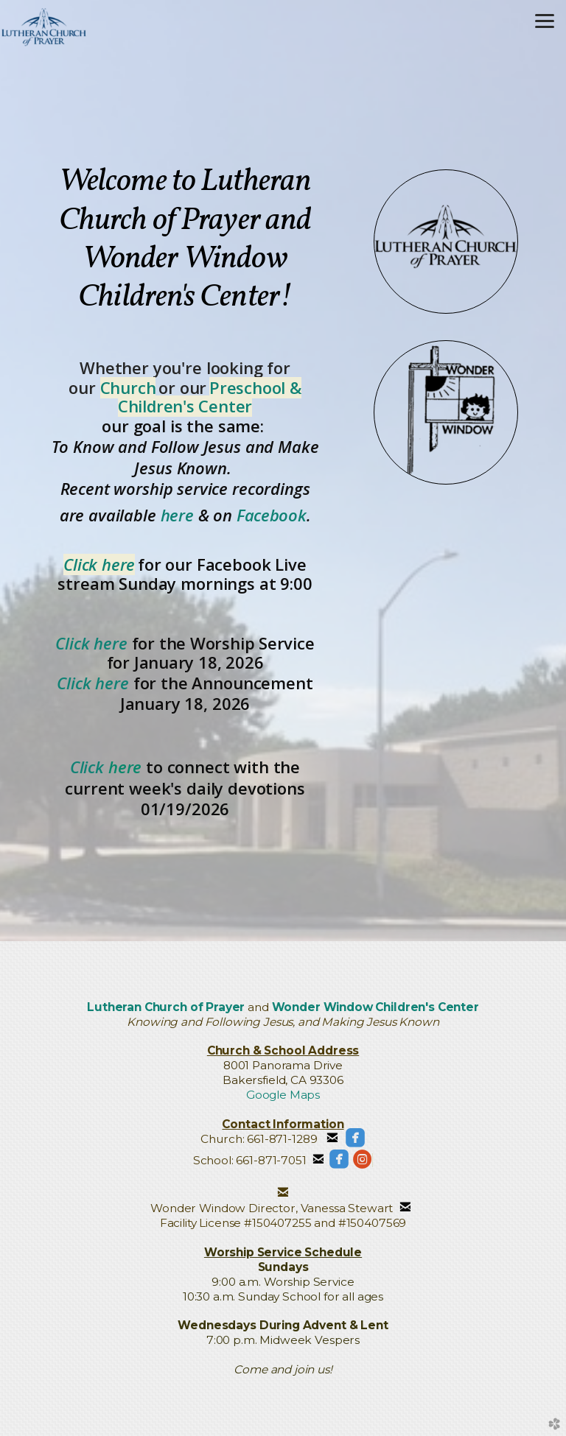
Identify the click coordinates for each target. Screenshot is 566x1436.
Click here (99, 564)
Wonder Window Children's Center (375, 1007)
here (177, 515)
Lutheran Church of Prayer (166, 1007)
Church (128, 387)
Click (89, 767)
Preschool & (255, 387)
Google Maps (283, 1095)
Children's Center (185, 406)
